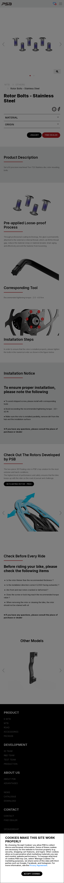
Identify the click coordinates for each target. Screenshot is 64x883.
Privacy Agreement (38, 865)
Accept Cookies (32, 874)
